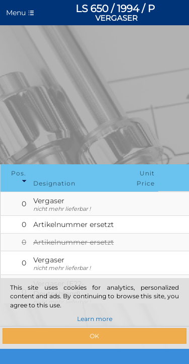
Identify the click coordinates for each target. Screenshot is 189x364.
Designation (54, 183)
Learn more (94, 319)
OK (94, 336)
